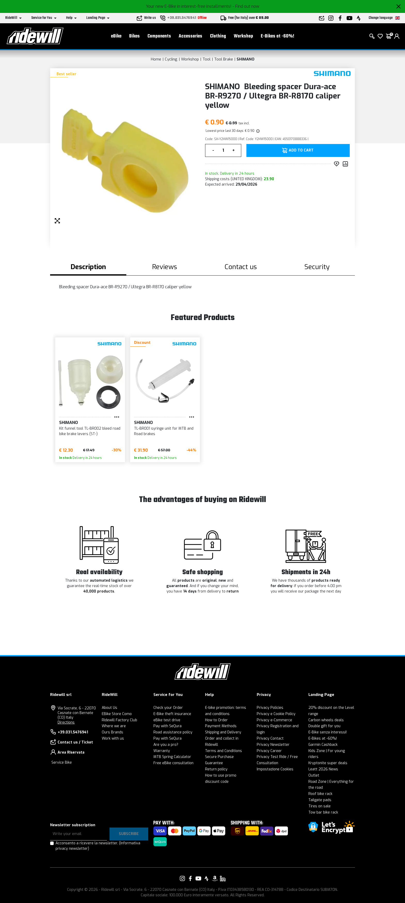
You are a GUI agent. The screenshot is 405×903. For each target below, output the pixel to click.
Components (159, 36)
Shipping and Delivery (223, 732)
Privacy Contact (270, 738)
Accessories (190, 36)
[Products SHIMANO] (332, 73)
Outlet (313, 775)
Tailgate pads (319, 800)
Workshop (243, 36)
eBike (116, 36)
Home (156, 59)
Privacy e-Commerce (274, 720)
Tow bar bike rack (323, 812)
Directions (66, 722)
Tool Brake (223, 59)
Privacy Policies (270, 707)
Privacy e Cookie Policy (276, 713)
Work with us (113, 738)
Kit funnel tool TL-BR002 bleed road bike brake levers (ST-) (89, 431)
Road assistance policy (172, 732)
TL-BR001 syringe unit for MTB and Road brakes (163, 431)
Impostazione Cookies (275, 769)
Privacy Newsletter (273, 744)
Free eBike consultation (173, 763)
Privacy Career (269, 750)
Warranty (161, 750)
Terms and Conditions (223, 750)
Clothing (218, 36)
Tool (206, 59)
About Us (109, 707)
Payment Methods (221, 726)
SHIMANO (245, 59)
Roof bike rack (320, 793)
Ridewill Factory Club (119, 720)
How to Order (216, 720)
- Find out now (245, 6)
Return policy (216, 769)
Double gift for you (324, 726)
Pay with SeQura (167, 726)
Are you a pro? (165, 744)
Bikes (134, 36)
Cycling (171, 59)
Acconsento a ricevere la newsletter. (98, 846)
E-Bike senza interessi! (327, 732)
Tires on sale (319, 806)
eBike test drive (166, 720)
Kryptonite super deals (327, 763)
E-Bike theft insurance (172, 713)
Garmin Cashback (323, 744)
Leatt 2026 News (323, 769)
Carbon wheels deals (326, 720)
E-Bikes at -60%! (277, 36)
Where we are (114, 726)
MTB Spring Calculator (172, 756)
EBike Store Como (117, 713)
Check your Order (168, 707)
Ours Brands (112, 732)
